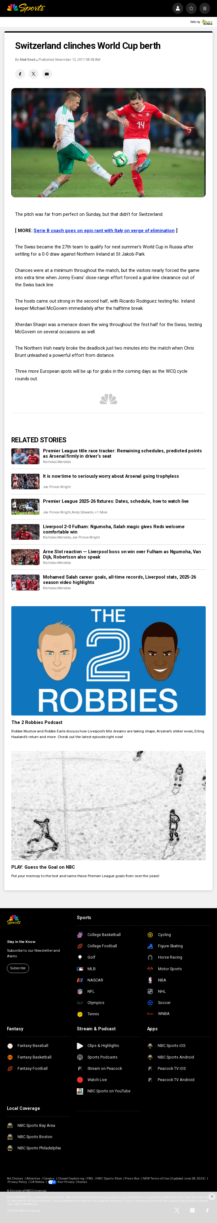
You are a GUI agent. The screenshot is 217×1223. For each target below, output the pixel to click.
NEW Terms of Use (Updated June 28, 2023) (174, 1178)
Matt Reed (28, 60)
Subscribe (17, 968)
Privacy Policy (17, 1182)
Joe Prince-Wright (57, 487)
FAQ (90, 1178)
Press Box (132, 1178)
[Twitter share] (34, 74)
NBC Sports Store (109, 1178)
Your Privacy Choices (72, 1182)
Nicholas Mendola (57, 462)
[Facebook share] (20, 74)
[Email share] (47, 74)
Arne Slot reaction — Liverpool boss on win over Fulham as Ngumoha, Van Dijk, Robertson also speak (122, 554)
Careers (49, 1178)
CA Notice (37, 1182)
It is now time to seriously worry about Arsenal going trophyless (111, 476)
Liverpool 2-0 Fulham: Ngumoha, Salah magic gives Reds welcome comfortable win (114, 529)
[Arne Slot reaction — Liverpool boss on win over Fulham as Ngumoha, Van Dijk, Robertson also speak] (25, 557)
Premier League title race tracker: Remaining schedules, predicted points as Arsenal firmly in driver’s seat (122, 453)
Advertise (33, 1178)
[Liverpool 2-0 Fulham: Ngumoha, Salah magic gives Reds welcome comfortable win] (25, 532)
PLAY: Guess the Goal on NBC (43, 867)
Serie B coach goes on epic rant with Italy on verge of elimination (104, 230)
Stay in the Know (21, 941)
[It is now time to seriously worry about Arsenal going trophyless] (25, 482)
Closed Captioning (71, 1178)
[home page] (26, 8)
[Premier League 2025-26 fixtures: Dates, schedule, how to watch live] (25, 507)
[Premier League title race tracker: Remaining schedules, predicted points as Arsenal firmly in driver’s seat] (25, 456)
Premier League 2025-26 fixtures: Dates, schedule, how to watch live (116, 501)
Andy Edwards (82, 512)
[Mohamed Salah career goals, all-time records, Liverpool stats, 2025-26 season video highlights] (25, 583)
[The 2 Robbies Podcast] (108, 661)
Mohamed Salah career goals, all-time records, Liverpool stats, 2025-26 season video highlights (119, 580)
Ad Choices (15, 1178)
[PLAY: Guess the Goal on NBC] (108, 805)
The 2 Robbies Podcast (36, 722)
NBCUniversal (35, 1190)
